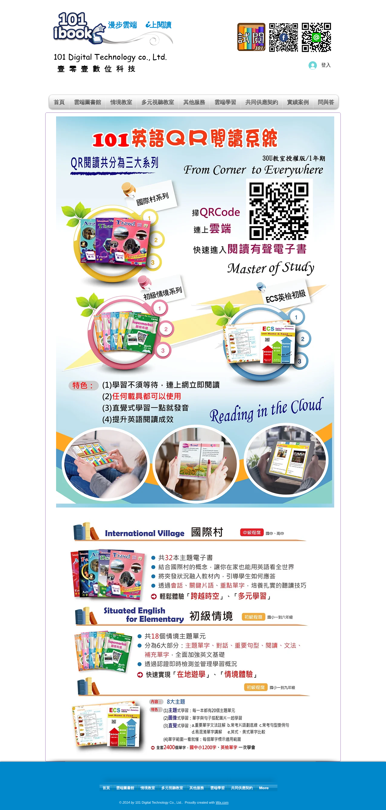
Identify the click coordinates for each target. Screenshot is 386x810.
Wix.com (222, 802)
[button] (121, 102)
